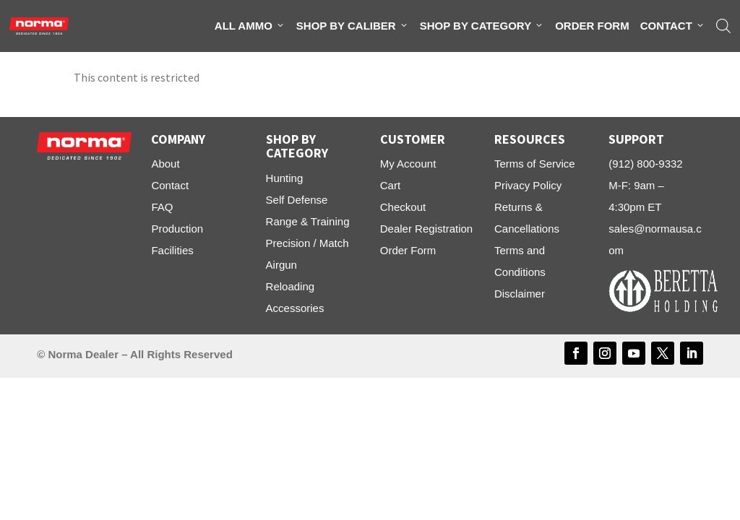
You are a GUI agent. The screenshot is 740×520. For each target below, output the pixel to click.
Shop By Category (482, 26)
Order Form (592, 26)
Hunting (285, 178)
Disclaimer (519, 293)
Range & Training (308, 221)
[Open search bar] (723, 26)
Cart (390, 185)
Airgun (281, 265)
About (165, 163)
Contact (672, 26)
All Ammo (250, 26)
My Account (408, 163)
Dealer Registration (426, 228)
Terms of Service (534, 163)
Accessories (295, 308)
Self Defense (297, 200)
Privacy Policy (528, 185)
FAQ (162, 207)
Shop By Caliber (352, 26)
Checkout (403, 207)
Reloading (290, 286)
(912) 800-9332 (645, 163)
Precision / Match (307, 243)
